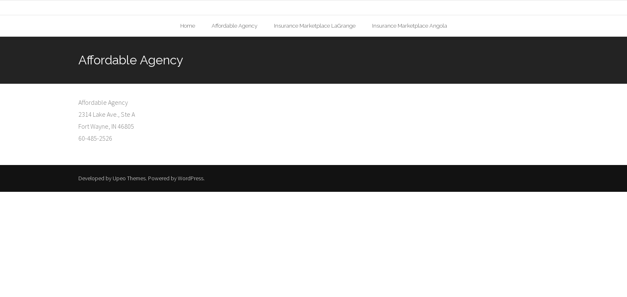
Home (187, 26)
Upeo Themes (129, 178)
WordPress (190, 178)
